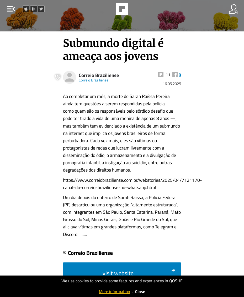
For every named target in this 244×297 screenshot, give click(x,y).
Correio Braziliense (99, 75)
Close (140, 291)
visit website (139, 273)
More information (114, 291)
